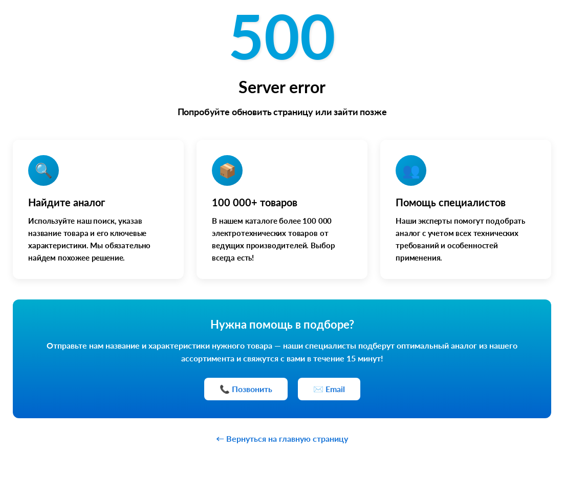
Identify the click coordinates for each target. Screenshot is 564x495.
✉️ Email (329, 389)
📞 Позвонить (246, 389)
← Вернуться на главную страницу (282, 438)
